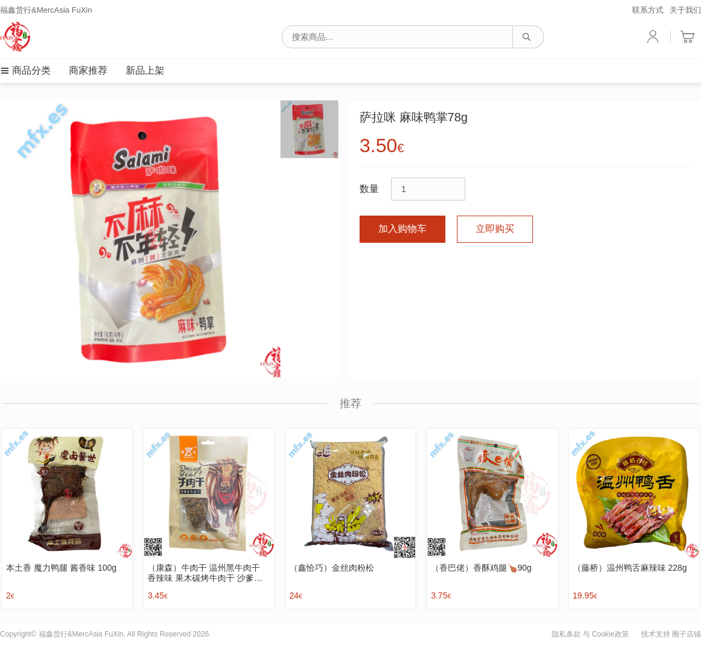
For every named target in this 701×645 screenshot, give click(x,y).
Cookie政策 (610, 634)
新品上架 (145, 70)
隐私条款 (566, 634)
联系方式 (648, 9)
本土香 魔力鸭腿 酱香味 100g (61, 568)
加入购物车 (402, 228)
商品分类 (25, 70)
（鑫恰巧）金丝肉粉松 (331, 568)
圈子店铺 (686, 634)
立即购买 (495, 228)
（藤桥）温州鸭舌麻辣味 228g (630, 568)
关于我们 (685, 9)
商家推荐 (88, 70)
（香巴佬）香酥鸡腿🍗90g (481, 568)
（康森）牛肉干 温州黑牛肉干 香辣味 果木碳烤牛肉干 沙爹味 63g (204, 573)
